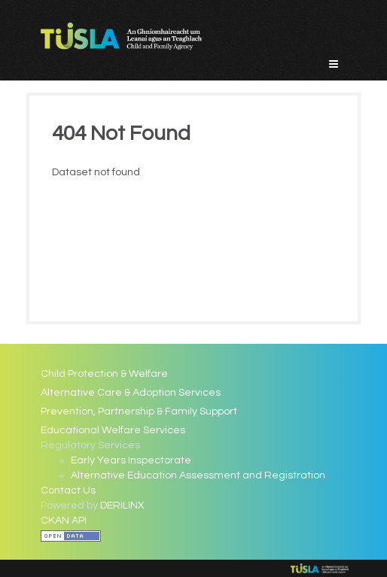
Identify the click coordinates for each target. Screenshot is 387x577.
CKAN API (64, 520)
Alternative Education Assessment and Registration (198, 475)
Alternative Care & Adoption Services (131, 392)
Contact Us (68, 490)
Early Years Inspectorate (131, 460)
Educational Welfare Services (113, 430)
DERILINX (122, 505)
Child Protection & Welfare (104, 374)
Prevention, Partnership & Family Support (139, 411)
